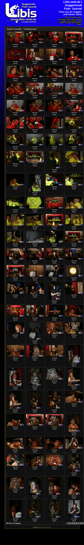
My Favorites (76, 23)
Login (78, 17)
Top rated (68, 23)
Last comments (72, 21)
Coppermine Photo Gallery (45, 527)
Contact (73, 17)
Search (79, 24)
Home (67, 17)
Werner (15, 46)
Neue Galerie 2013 (64, 19)
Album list (74, 19)
